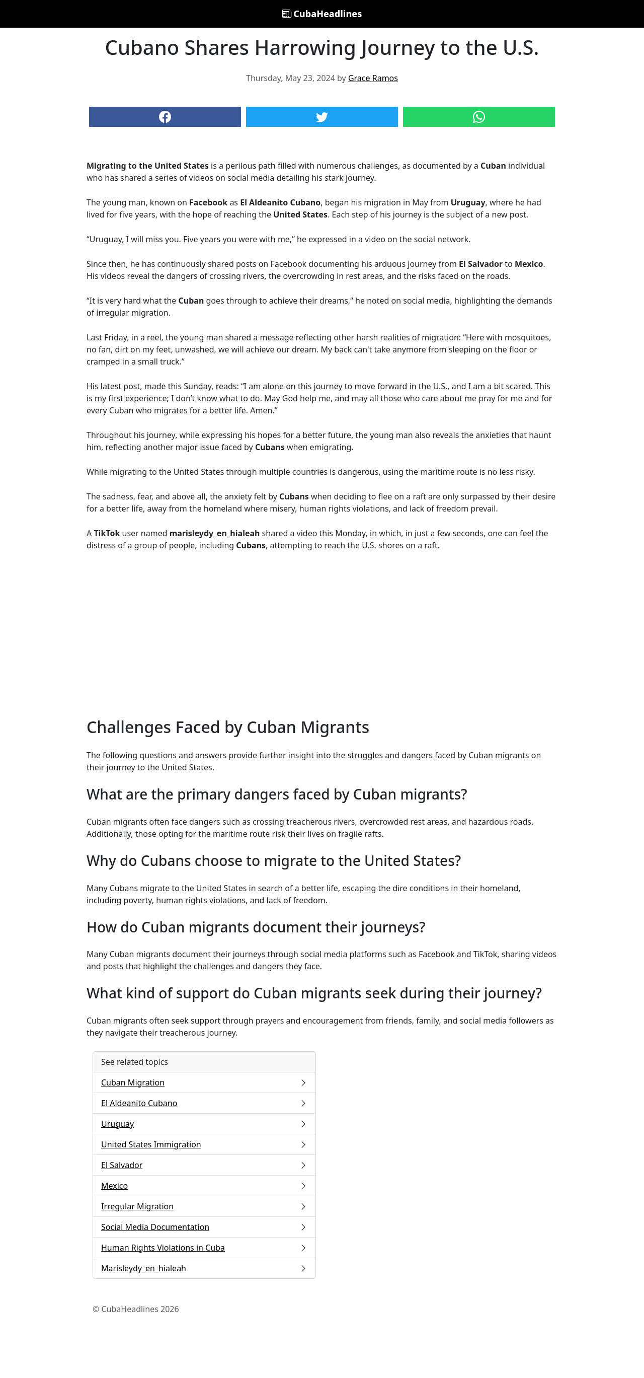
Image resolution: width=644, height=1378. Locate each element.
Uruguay (204, 1124)
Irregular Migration (204, 1206)
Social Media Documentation (204, 1227)
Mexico (204, 1186)
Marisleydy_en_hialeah (204, 1268)
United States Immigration (204, 1144)
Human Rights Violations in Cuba (204, 1248)
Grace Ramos (373, 78)
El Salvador (204, 1165)
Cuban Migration (204, 1082)
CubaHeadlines (322, 14)
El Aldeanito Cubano (204, 1103)
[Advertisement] (322, 634)
